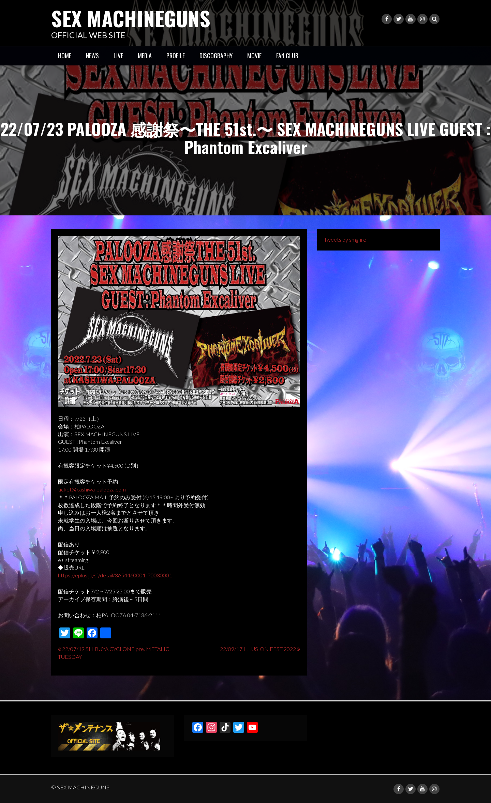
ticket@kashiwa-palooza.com (92, 489)
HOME (64, 55)
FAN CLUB (287, 55)
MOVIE (254, 55)
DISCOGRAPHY (216, 55)
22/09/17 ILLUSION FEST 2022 (258, 649)
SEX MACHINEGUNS (130, 18)
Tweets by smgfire (345, 239)
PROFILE (175, 55)
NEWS (92, 55)
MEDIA (145, 55)
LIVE (118, 55)
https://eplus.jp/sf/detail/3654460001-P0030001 (115, 575)
